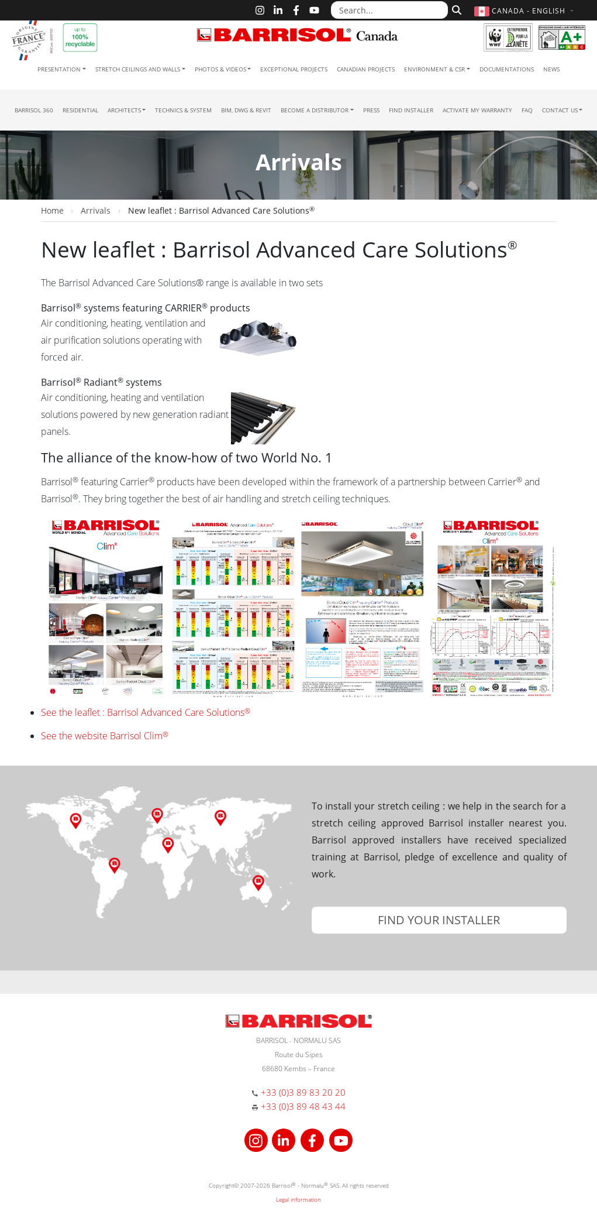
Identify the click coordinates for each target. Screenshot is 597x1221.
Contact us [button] (560, 110)
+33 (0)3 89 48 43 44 (303, 1106)
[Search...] (389, 10)
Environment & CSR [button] (434, 69)
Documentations (506, 69)
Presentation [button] (59, 69)
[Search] (455, 9)
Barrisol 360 (34, 110)
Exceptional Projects (293, 69)
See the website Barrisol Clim (104, 735)
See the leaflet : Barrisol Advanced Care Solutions (145, 712)
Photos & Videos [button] (220, 69)
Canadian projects (366, 69)
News (551, 69)
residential (80, 110)
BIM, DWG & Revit (246, 110)
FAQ (527, 110)
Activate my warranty (477, 110)
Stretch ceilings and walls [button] (137, 69)
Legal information (298, 1199)
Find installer (411, 110)
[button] (525, 11)
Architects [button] (124, 110)
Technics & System (183, 110)
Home (52, 210)
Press (371, 110)
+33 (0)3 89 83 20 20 (303, 1092)
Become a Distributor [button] (314, 110)
